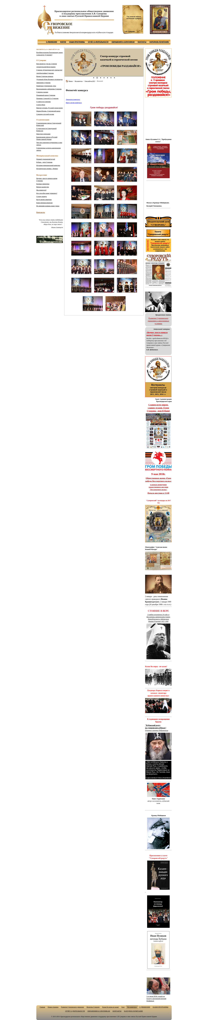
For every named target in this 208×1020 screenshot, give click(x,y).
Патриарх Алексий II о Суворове (47, 98)
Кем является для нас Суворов (46, 64)
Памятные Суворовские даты (46, 86)
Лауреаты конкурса (73, 99)
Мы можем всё (41, 190)
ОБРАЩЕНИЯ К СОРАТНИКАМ (123, 42)
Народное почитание (43, 134)
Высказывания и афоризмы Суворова (49, 89)
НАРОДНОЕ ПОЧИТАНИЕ (159, 42)
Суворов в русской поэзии (45, 114)
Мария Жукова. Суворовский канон (48, 111)
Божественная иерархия (44, 203)
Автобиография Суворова (45, 73)
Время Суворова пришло (44, 76)
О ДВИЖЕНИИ (51, 42)
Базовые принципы (42, 184)
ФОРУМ (63, 42)
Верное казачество (42, 187)
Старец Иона (40, 105)
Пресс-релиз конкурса (74, 103)
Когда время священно (44, 199)
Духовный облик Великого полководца (49, 79)
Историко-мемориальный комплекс (48, 165)
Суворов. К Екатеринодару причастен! (49, 70)
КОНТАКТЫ (142, 42)
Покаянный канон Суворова (45, 95)
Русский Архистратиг (49, 108)
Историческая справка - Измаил (47, 169)
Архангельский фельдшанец (45, 67)
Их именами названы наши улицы (47, 206)
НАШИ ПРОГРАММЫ (77, 42)
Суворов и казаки (42, 92)
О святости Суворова (43, 102)
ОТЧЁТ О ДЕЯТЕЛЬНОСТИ (98, 42)
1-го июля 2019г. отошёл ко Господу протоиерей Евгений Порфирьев (156, 998)
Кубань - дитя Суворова (44, 162)
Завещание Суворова (43, 83)
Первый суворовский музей (45, 159)
